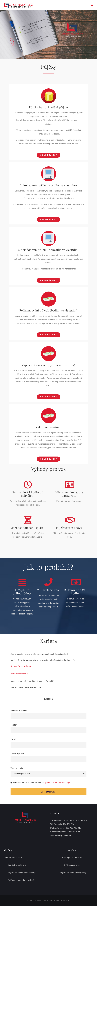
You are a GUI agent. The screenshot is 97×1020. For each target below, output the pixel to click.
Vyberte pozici (17, 768)
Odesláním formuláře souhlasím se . (41, 782)
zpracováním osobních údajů (57, 782)
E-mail (14, 739)
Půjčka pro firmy (73, 865)
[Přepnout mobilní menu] (92, 5)
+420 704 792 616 (66, 824)
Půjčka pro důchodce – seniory (21, 872)
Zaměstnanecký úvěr (17, 865)
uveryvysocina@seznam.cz (68, 831)
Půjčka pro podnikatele (72, 857)
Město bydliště (17, 754)
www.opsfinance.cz (63, 835)
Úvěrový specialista (19, 674)
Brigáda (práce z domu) (21, 666)
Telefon (14, 725)
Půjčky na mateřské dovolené (21, 880)
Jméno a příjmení (19, 710)
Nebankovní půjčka (13, 857)
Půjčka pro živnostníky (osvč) (73, 872)
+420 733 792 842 (72, 828)
